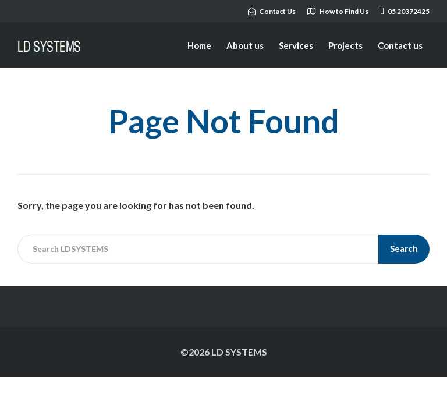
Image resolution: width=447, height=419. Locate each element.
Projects (345, 45)
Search (404, 248)
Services (296, 45)
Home (199, 45)
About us (245, 45)
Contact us (400, 45)
